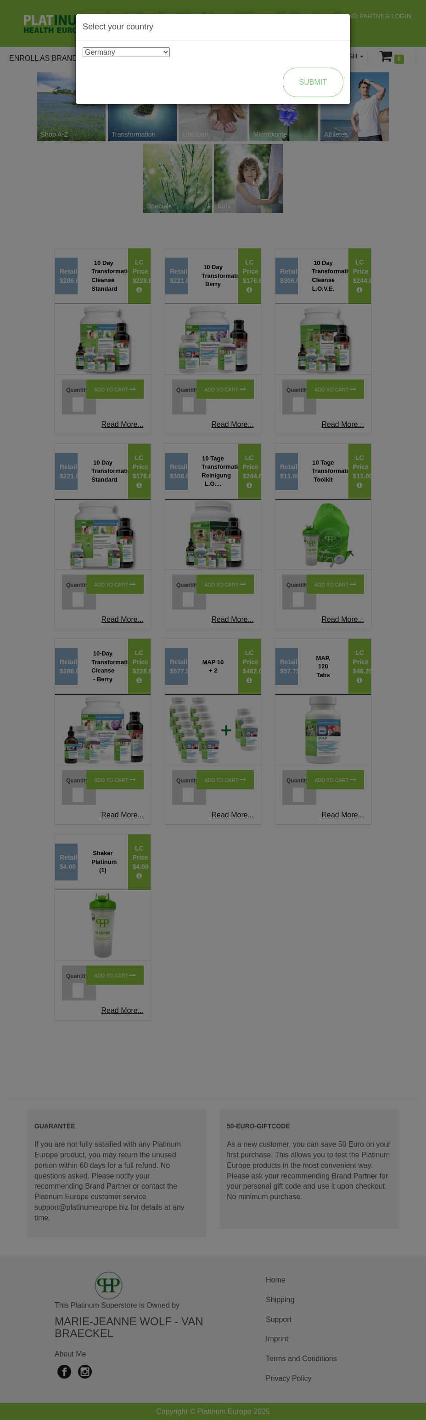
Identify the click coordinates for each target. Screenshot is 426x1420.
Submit (313, 82)
